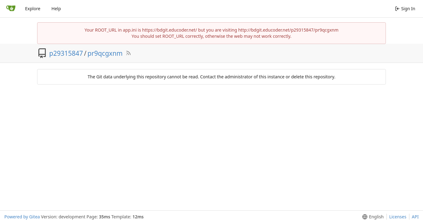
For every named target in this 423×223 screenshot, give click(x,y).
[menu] (372, 217)
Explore (32, 8)
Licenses (398, 217)
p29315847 (66, 53)
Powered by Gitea (22, 217)
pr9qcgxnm (105, 53)
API (415, 217)
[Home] (10, 8)
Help (56, 8)
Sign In (405, 8)
